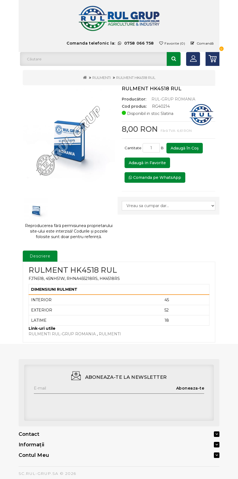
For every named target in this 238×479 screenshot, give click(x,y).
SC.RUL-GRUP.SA (39, 473)
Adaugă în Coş (185, 148)
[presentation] (76, 404)
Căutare (174, 59)
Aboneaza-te (190, 388)
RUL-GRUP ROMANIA (173, 99)
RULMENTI (101, 77)
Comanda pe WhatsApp (155, 177)
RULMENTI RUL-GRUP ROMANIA (62, 333)
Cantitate (133, 148)
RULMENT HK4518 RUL (135, 77)
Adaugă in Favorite (147, 162)
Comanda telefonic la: (110, 43)
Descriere (40, 256)
